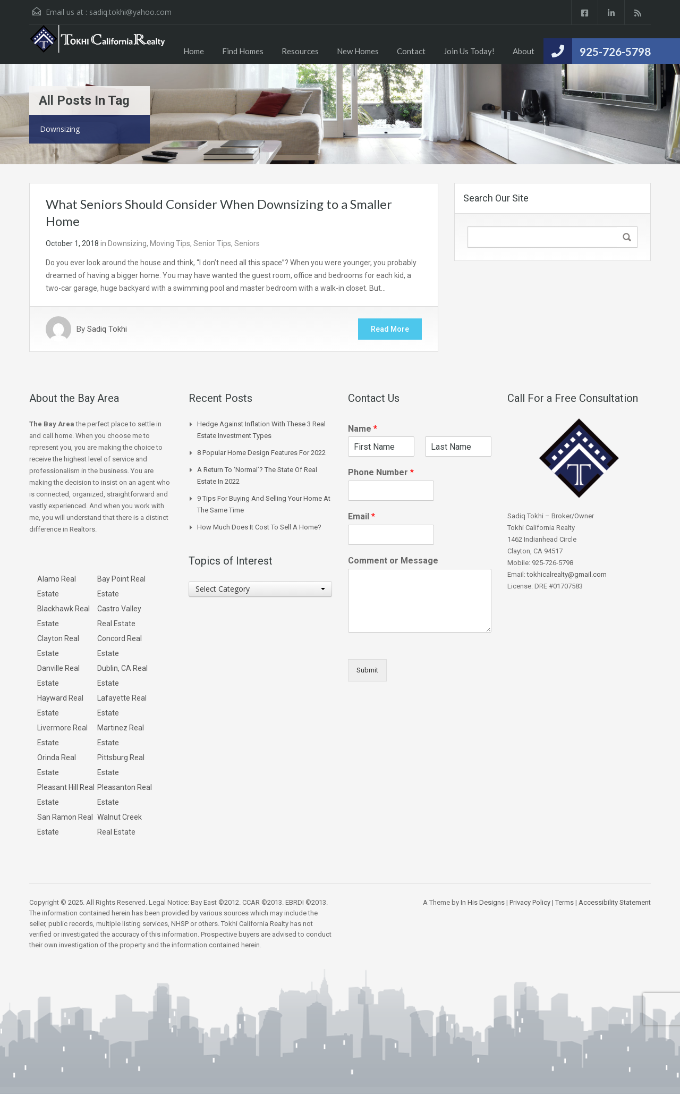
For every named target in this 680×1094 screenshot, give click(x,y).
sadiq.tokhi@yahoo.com (130, 12)
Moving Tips (170, 243)
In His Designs (483, 902)
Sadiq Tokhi (107, 329)
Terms (564, 902)
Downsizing (127, 243)
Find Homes (243, 51)
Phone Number (381, 472)
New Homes (358, 51)
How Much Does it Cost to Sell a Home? (259, 527)
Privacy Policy (529, 902)
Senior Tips (212, 243)
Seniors (247, 243)
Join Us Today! (469, 51)
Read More (390, 329)
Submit (367, 670)
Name (362, 429)
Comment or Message (393, 561)
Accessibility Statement (615, 902)
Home (193, 51)
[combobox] (260, 589)
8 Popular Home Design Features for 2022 (261, 453)
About (523, 51)
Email (361, 516)
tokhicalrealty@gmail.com (567, 574)
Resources (300, 51)
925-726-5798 (615, 51)
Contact (411, 51)
